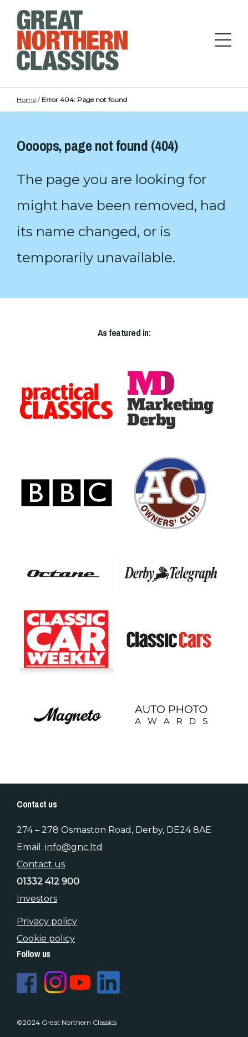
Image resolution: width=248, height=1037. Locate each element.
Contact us (41, 864)
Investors (37, 898)
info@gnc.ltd (74, 847)
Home (26, 99)
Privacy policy (47, 921)
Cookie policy (46, 938)
